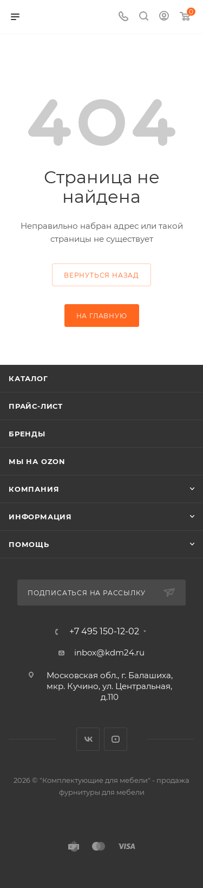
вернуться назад (101, 275)
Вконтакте (88, 739)
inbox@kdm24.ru (109, 652)
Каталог (28, 378)
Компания (34, 489)
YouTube (115, 739)
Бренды (27, 433)
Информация (40, 516)
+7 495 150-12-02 (104, 631)
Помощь (29, 544)
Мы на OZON (37, 461)
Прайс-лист (36, 406)
